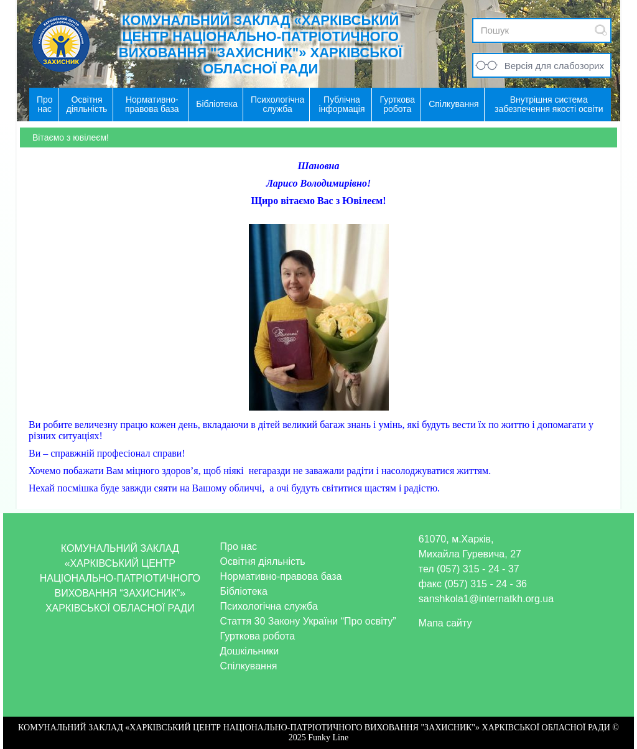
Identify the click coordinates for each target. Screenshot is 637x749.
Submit (601, 30)
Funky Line (328, 737)
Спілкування (248, 666)
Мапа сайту (445, 623)
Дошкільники (249, 651)
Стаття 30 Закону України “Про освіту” (308, 621)
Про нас (238, 546)
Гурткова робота (257, 636)
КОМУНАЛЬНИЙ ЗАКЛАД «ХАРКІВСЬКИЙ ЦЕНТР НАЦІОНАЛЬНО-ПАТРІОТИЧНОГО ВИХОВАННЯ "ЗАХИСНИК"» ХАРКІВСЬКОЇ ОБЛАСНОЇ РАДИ (260, 44)
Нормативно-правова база (281, 576)
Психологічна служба (269, 606)
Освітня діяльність (262, 561)
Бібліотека (243, 591)
